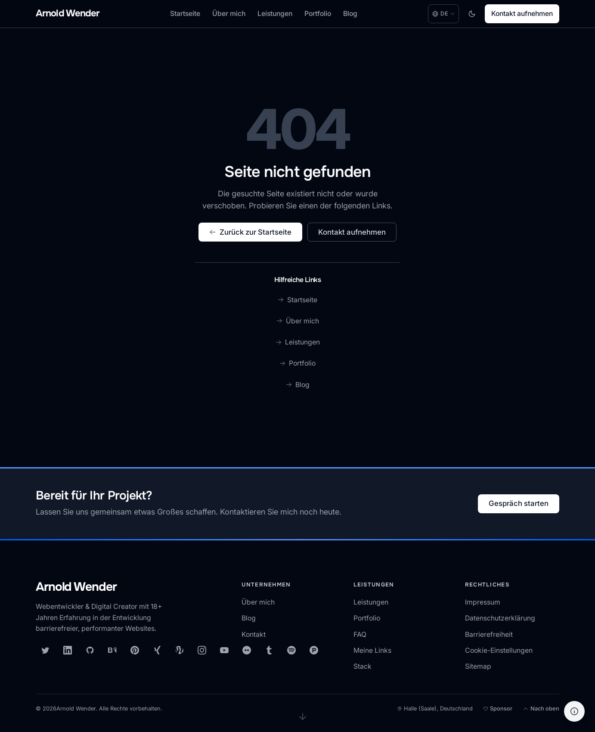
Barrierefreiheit (489, 634)
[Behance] (112, 650)
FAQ (359, 634)
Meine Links (372, 650)
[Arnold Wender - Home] (68, 14)
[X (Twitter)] (45, 650)
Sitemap (478, 666)
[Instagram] (201, 650)
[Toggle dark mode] (471, 13)
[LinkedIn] (67, 650)
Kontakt (254, 634)
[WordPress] (179, 650)
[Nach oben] (541, 708)
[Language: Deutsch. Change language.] (443, 13)
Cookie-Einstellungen (499, 650)
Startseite (185, 13)
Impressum (482, 602)
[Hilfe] (574, 711)
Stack (362, 666)
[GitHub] (90, 650)
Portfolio (317, 13)
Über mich (228, 13)
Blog (350, 13)
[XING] (157, 650)
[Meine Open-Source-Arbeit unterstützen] (497, 708)
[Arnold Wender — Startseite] (105, 587)
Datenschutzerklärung (500, 618)
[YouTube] (224, 650)
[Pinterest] (134, 650)
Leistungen (274, 13)
